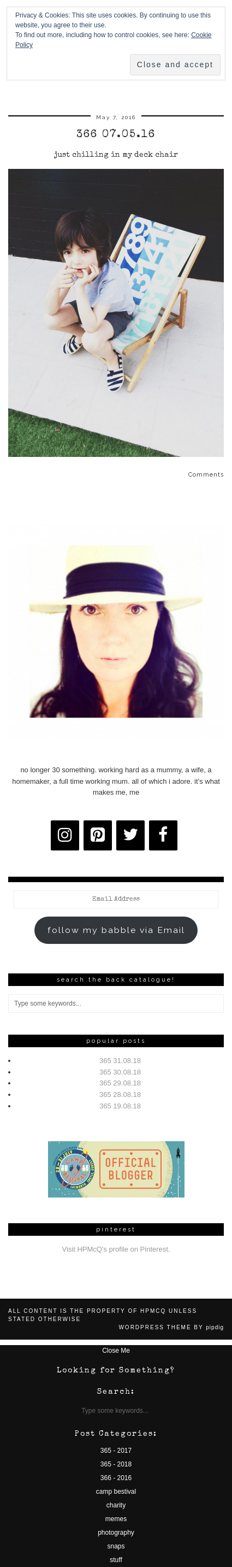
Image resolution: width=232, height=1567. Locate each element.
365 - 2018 (116, 1464)
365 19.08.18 (120, 1106)
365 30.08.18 (120, 1072)
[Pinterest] (98, 835)
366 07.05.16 (116, 135)
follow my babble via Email (116, 930)
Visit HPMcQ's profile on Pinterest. (116, 1249)
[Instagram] (65, 835)
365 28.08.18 (120, 1094)
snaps (115, 1546)
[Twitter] (130, 835)
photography (116, 1532)
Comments (206, 474)
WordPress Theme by (171, 1327)
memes (116, 1519)
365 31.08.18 (120, 1061)
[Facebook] (163, 835)
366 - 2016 (116, 1478)
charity (116, 1505)
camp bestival (116, 1491)
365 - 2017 (116, 1450)
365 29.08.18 (120, 1083)
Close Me (116, 1350)
